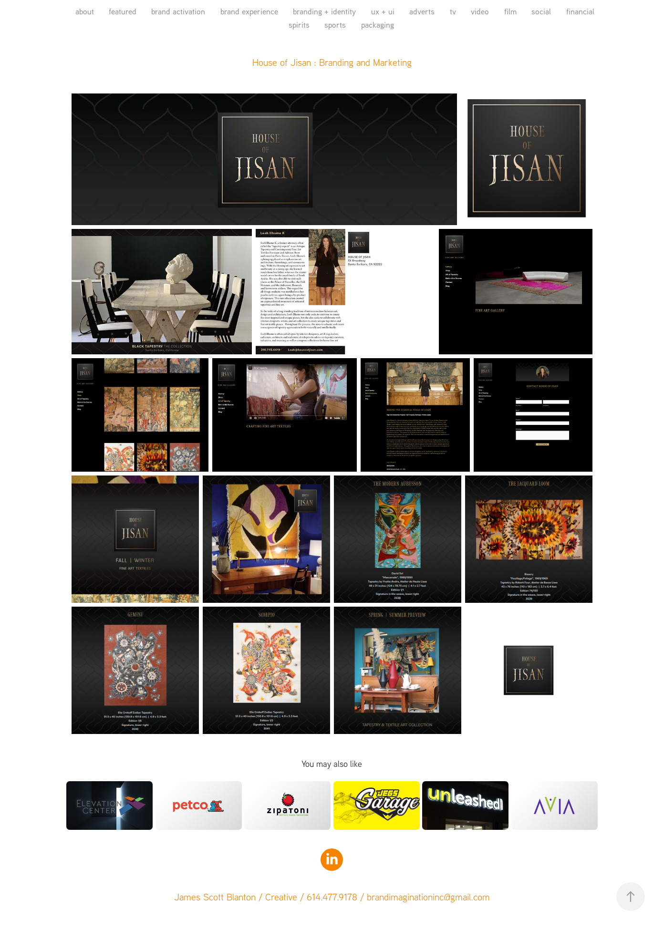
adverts (422, 11)
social (541, 11)
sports (335, 24)
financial (580, 11)
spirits (299, 24)
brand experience (249, 11)
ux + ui (382, 11)
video (480, 11)
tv (453, 11)
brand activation (178, 11)
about (84, 11)
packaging (377, 24)
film (510, 11)
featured (122, 11)
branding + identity (324, 11)
